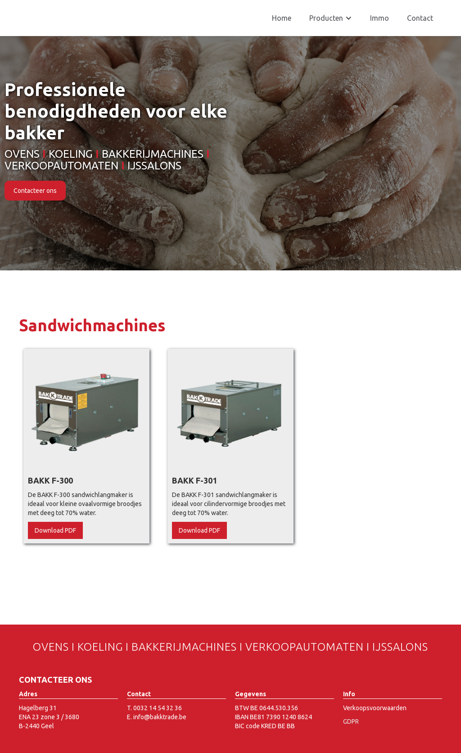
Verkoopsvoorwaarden (375, 708)
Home (281, 18)
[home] (69, 9)
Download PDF (55, 530)
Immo (379, 18)
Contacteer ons (35, 190)
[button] (330, 18)
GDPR (351, 721)
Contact (420, 18)
